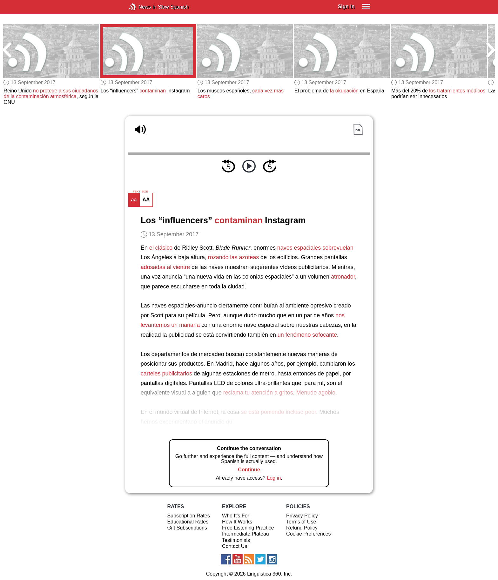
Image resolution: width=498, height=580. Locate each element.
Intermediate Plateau (245, 533)
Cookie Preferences (308, 533)
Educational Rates (187, 521)
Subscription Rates (188, 515)
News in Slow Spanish (141, 7)
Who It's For (235, 515)
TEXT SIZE (140, 191)
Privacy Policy (302, 515)
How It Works (237, 521)
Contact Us (234, 546)
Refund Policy (302, 527)
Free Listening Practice (248, 527)
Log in (274, 478)
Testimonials (236, 540)
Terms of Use (301, 521)
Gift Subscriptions (187, 527)
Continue (249, 469)
